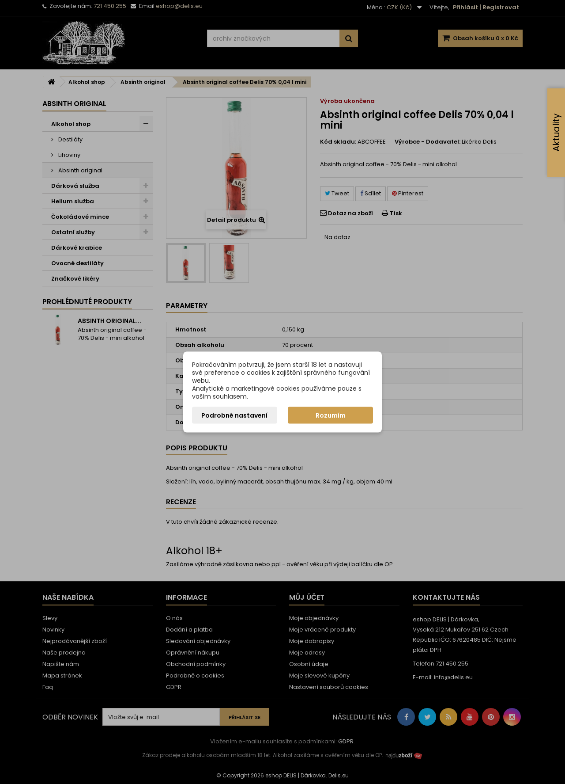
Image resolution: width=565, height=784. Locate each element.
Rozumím (331, 415)
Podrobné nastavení (234, 415)
